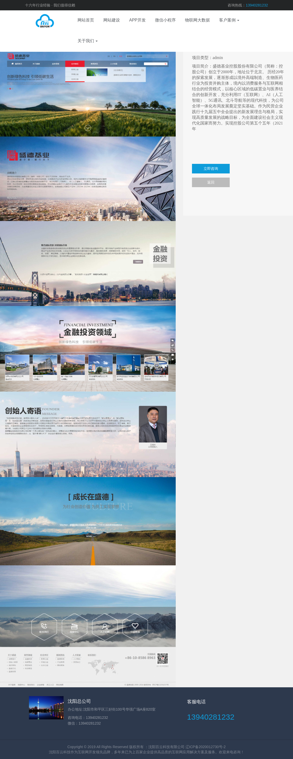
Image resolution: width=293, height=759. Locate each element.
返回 (210, 182)
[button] (229, 20)
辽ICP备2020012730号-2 (206, 747)
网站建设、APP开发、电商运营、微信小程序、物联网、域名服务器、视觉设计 (40, 21)
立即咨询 (211, 168)
